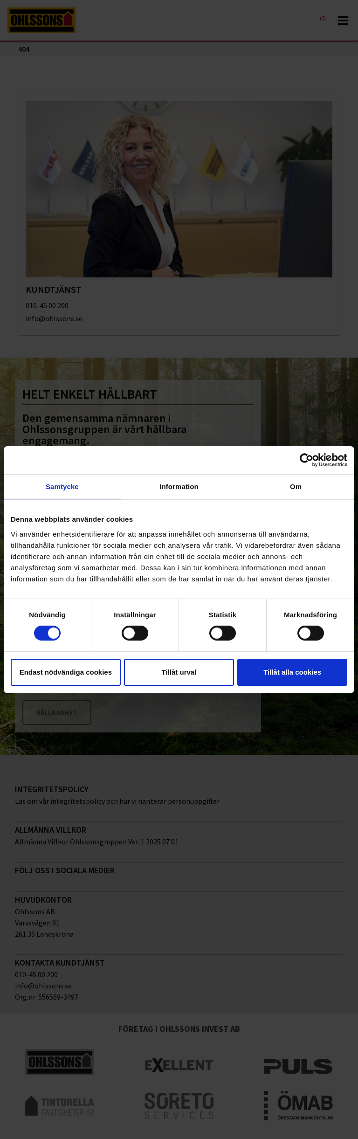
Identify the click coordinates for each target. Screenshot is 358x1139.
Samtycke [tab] (62, 486)
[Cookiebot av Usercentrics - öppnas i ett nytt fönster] (306, 460)
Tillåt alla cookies (292, 672)
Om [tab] (296, 486)
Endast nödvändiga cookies (66, 672)
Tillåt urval (179, 672)
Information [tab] (179, 486)
